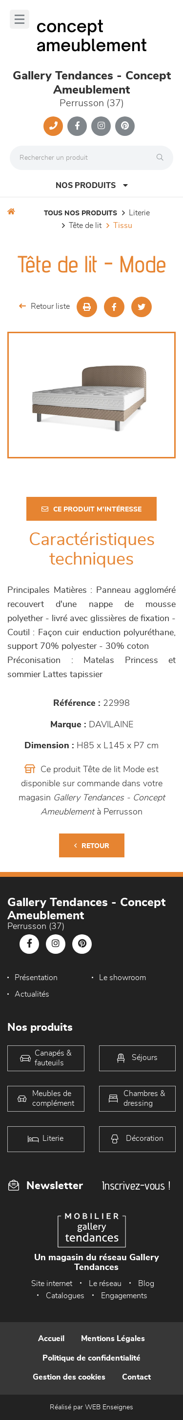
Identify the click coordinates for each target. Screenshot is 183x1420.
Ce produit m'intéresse (91, 509)
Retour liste (44, 306)
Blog (146, 1283)
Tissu (122, 225)
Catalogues (65, 1296)
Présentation (36, 978)
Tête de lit (85, 225)
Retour (91, 846)
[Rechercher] (162, 158)
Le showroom (122, 978)
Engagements (124, 1296)
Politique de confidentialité (91, 1358)
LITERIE (139, 213)
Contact (136, 1377)
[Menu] (19, 19)
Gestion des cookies (69, 1377)
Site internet (51, 1283)
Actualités (32, 994)
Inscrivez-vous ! (136, 1185)
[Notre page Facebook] (77, 126)
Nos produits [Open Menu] (92, 185)
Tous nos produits (80, 213)
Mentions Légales (113, 1339)
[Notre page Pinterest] (125, 126)
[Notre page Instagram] (101, 126)
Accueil (51, 1339)
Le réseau (105, 1283)
